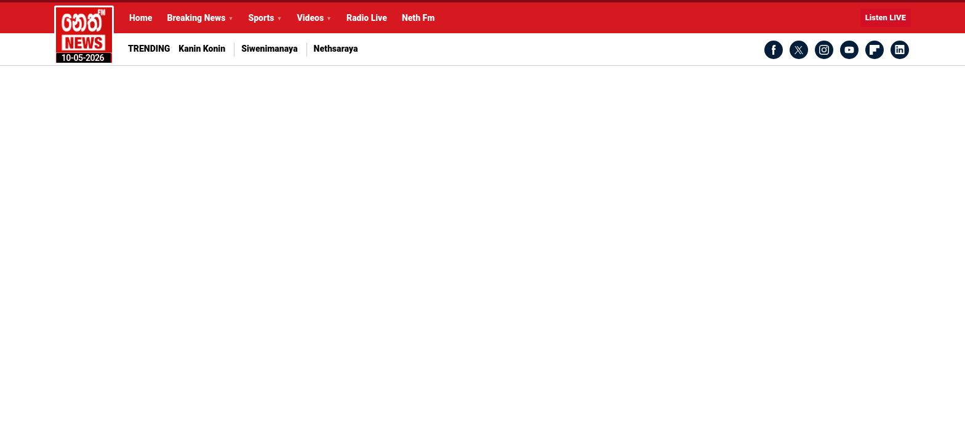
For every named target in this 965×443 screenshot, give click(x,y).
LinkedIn (900, 50)
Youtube (849, 50)
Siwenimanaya (269, 49)
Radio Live (366, 18)
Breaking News (196, 18)
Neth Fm (418, 18)
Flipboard (874, 50)
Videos (310, 18)
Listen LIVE (885, 17)
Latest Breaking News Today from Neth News (84, 35)
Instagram (824, 50)
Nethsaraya (336, 49)
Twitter (799, 50)
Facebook (773, 50)
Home (140, 18)
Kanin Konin (201, 49)
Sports (261, 18)
